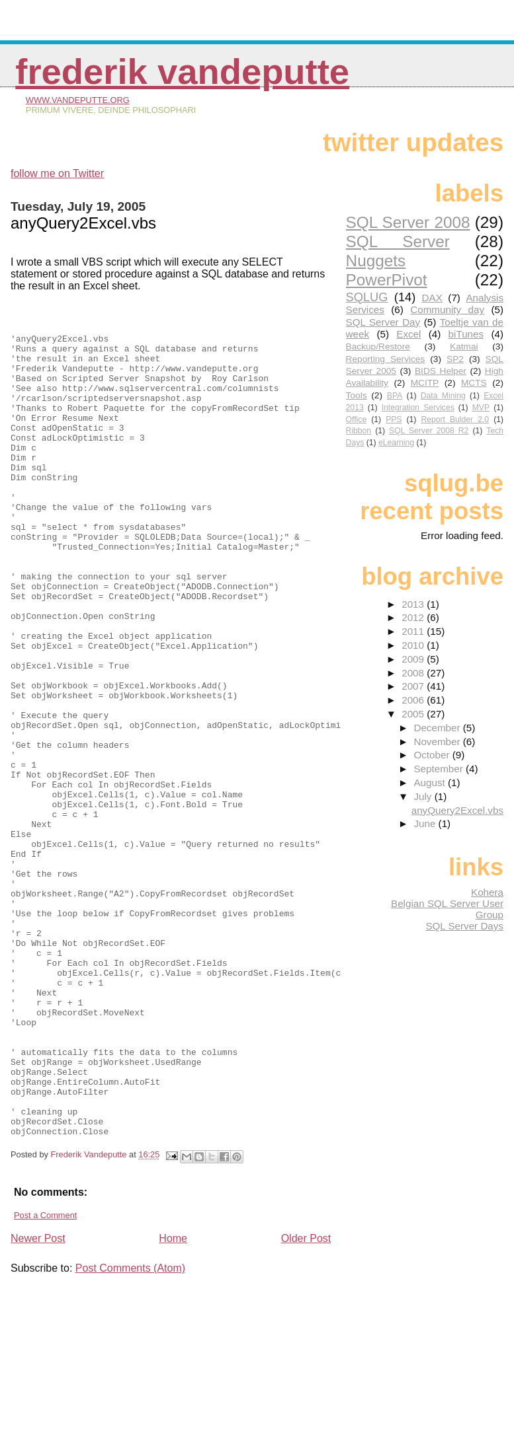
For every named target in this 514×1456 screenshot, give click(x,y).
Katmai (464, 346)
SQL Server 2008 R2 (428, 430)
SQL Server (398, 241)
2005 (414, 713)
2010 (414, 645)
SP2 (455, 359)
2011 (414, 631)
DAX (432, 297)
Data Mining (443, 395)
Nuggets (376, 261)
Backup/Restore (378, 346)
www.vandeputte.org (78, 100)
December (437, 727)
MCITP (425, 383)
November (437, 741)
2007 (414, 686)
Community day (447, 309)
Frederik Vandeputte (182, 72)
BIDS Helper (440, 371)
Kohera (487, 892)
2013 (414, 604)
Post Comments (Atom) (130, 1430)
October (432, 754)
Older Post (306, 1400)
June (425, 823)
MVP (481, 407)
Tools (356, 395)
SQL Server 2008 (408, 222)
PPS (394, 419)
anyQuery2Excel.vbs (457, 810)
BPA (394, 395)
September (439, 768)
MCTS (474, 383)
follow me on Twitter (57, 173)
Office (356, 419)
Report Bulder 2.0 (455, 419)
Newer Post (38, 1400)
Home (173, 1400)
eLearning (396, 442)
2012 (414, 617)
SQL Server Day (383, 322)
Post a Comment (45, 1378)
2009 (414, 659)
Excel (408, 334)
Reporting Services (385, 359)
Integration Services (418, 407)
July (423, 796)
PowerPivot (386, 280)
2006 (414, 700)
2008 (414, 672)
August (430, 782)
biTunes (466, 334)
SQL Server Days (464, 925)
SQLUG (367, 297)
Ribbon (359, 430)
